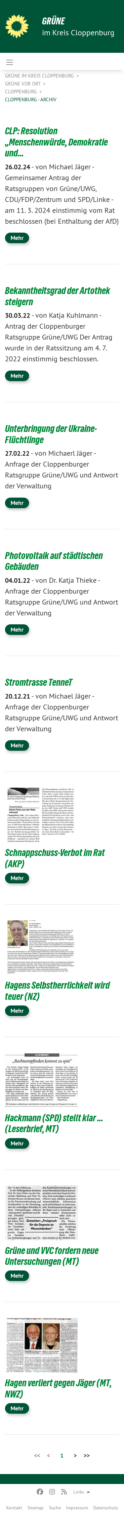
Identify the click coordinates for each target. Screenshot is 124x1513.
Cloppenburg (21, 91)
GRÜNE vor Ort (23, 84)
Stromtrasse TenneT (38, 682)
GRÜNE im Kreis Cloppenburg (40, 76)
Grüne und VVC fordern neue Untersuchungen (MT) (52, 1256)
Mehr (17, 238)
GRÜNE (53, 21)
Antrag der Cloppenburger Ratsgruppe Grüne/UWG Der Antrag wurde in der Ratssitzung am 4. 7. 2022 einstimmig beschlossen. (58, 337)
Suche (55, 1508)
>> (87, 1455)
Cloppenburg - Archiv (31, 99)
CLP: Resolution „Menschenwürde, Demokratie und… (56, 141)
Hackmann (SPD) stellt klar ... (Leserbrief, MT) (54, 1123)
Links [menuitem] (78, 1492)
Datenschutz (105, 1508)
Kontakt (14, 1508)
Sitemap (35, 1508)
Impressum (77, 1508)
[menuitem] (14, 1506)
